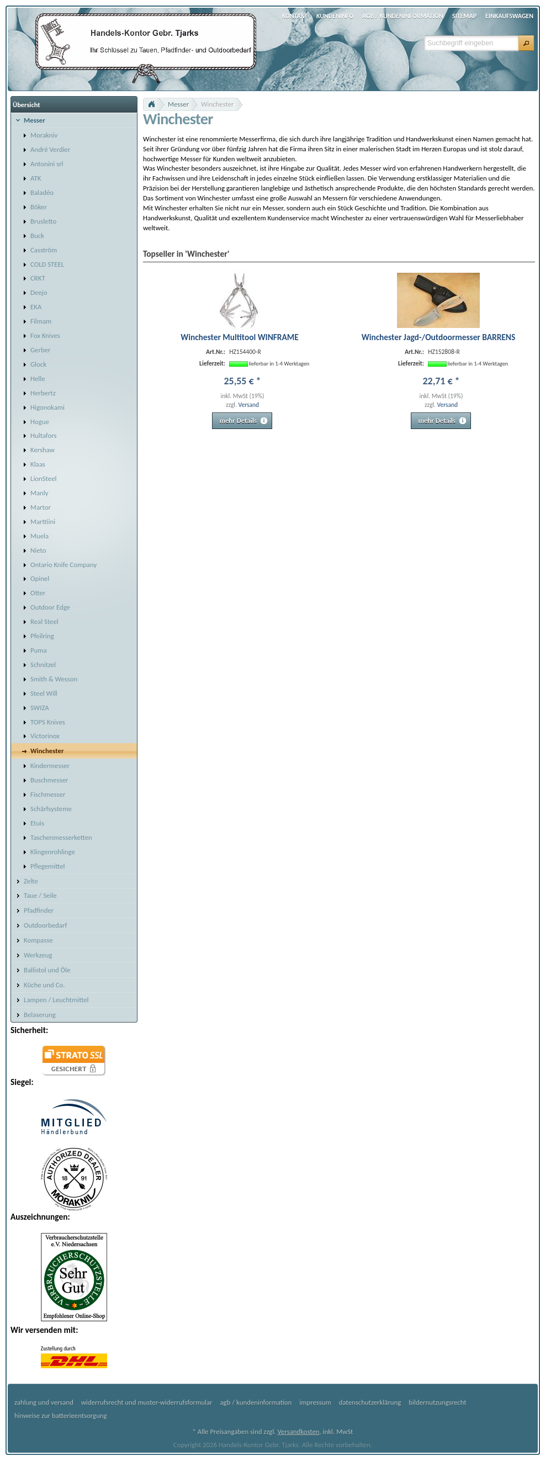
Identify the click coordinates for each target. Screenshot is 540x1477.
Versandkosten (298, 1431)
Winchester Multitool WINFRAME (240, 337)
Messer (178, 104)
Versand (248, 405)
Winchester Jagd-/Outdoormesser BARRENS (439, 337)
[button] (526, 43)
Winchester (217, 104)
